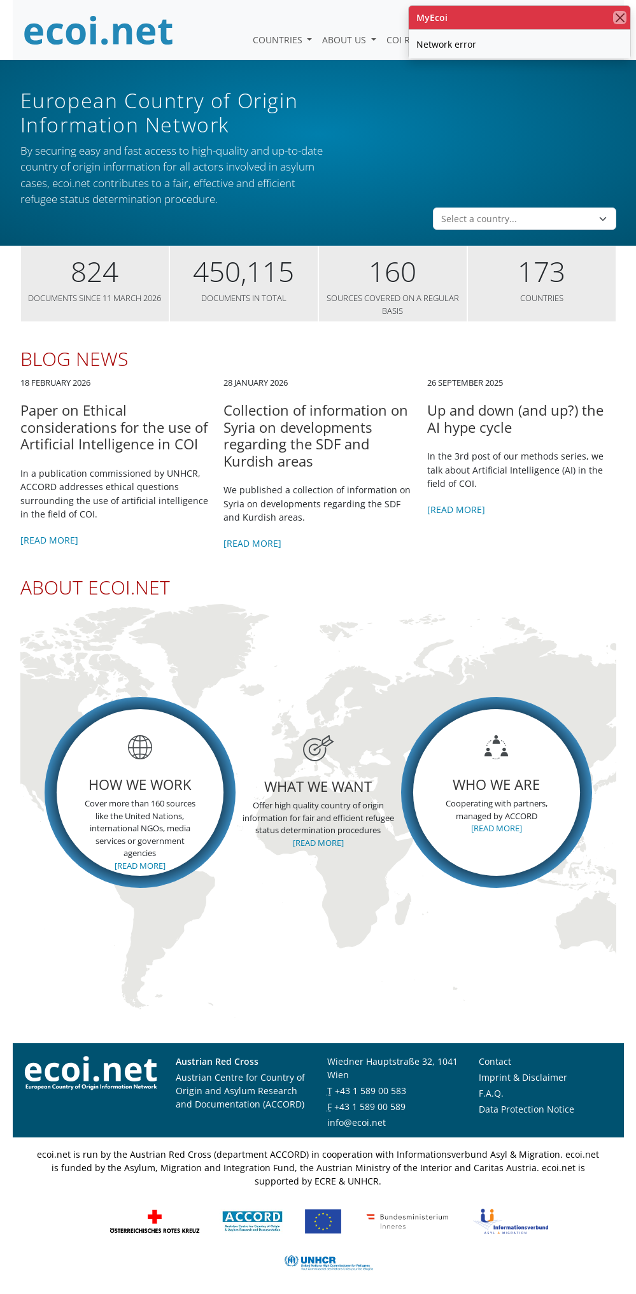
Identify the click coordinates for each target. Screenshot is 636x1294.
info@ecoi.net (356, 1106)
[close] (619, 17)
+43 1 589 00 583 (370, 1074)
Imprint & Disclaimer (523, 1061)
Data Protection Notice (526, 1093)
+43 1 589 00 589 (370, 1090)
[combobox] (517, 202)
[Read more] (49, 524)
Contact (495, 1045)
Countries (279, 40)
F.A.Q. (491, 1077)
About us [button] (345, 40)
